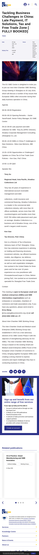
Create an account (13, 428)
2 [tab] (18, 502)
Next (36, 502)
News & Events (7, 540)
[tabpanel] (19, 475)
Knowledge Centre (9, 531)
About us (5, 545)
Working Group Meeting (26, 464)
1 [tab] (16, 502)
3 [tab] (20, 502)
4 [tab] (23, 502)
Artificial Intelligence (12, 464)
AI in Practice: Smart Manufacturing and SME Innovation (15, 458)
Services (5, 527)
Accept (33, 553)
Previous (2, 502)
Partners (5, 536)
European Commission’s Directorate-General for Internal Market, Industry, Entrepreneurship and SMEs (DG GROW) (22, 520)
